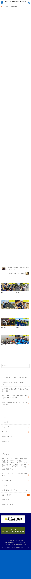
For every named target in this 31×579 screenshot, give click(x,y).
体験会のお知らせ (7, 465)
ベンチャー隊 (5, 456)
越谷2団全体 (5, 470)
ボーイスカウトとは (7, 514)
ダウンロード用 (6, 509)
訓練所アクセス (6, 528)
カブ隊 (4, 446)
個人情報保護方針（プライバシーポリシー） (14, 519)
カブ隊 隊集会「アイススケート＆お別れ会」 (15, 406)
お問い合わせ (5, 483)
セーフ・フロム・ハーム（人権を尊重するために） (14, 503)
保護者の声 (20, 569)
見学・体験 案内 (6, 524)
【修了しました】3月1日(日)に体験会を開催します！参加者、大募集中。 (14, 425)
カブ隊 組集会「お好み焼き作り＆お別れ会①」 (14, 412)
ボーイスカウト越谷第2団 (14, 576)
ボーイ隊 (4, 460)
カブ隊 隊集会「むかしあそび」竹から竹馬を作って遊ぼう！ (15, 419)
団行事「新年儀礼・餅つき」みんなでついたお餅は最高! (14, 432)
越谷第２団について (7, 533)
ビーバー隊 (5, 451)
